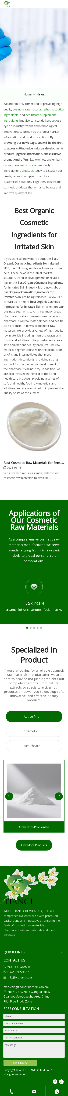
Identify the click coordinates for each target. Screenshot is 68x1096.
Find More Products (34, 845)
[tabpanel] (34, 596)
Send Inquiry (20, 1062)
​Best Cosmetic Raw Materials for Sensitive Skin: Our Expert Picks (34, 463)
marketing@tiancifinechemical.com (26, 987)
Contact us (27, 171)
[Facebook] (55, 1081)
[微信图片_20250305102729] (18, 889)
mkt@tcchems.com (20, 977)
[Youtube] (61, 1081)
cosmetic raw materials (28, 109)
